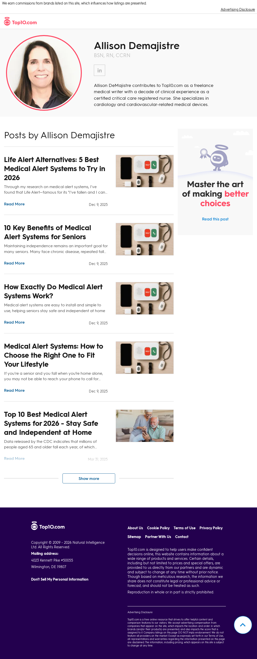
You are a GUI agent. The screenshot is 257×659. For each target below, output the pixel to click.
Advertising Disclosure (238, 9)
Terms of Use (185, 527)
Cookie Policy (158, 527)
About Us (135, 527)
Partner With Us (158, 536)
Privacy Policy (211, 527)
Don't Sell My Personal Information (59, 579)
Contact (181, 536)
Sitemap (134, 536)
